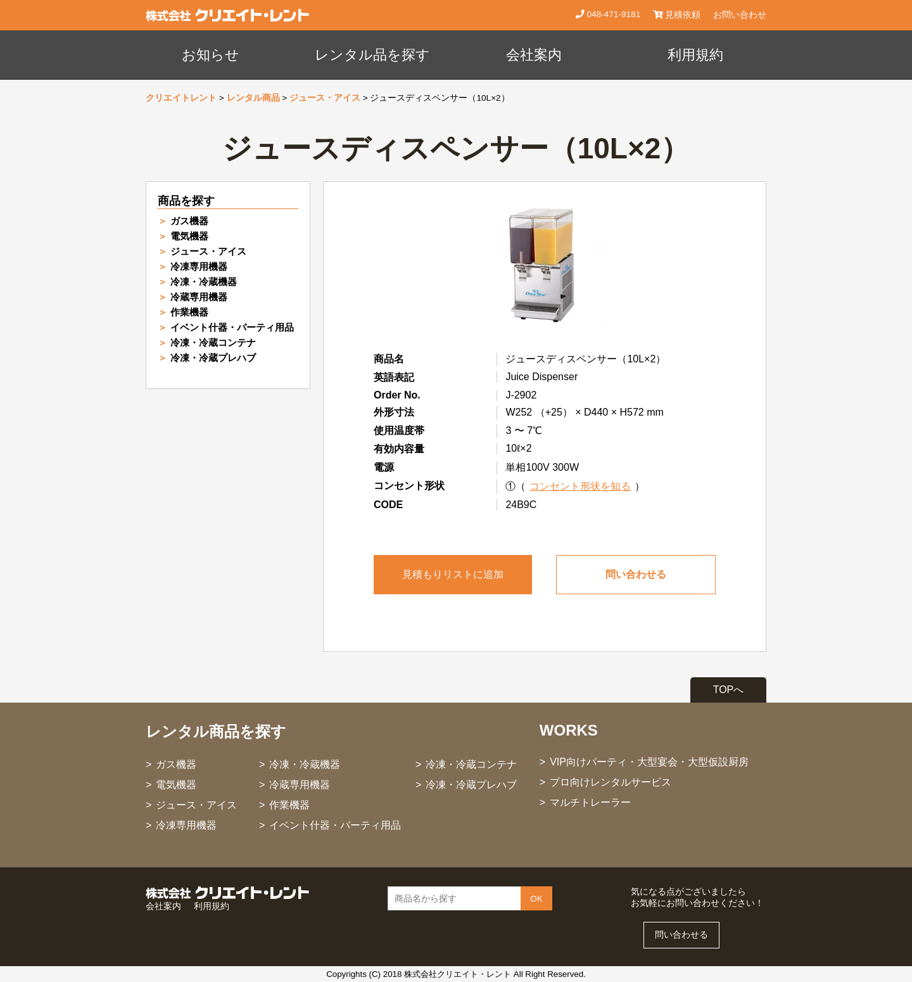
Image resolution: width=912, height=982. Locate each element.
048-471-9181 (612, 14)
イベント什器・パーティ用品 (232, 327)
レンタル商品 (253, 98)
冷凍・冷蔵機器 (203, 281)
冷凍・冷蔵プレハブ (213, 357)
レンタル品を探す (372, 55)
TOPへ (728, 689)
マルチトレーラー (590, 802)
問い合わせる (635, 574)
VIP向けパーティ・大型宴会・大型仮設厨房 (649, 761)
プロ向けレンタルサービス (610, 782)
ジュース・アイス (324, 98)
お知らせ (210, 55)
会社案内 (534, 55)
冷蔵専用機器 (198, 296)
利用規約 (695, 55)
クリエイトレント (181, 98)
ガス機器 (189, 220)
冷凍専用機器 (198, 266)
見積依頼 (676, 15)
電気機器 (189, 236)
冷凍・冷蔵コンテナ (213, 342)
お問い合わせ (739, 15)
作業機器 (189, 312)
